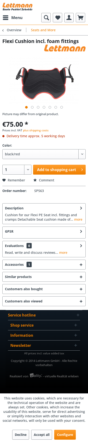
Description (14, 208)
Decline (21, 434)
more (77, 219)
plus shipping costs (36, 130)
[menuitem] (12, 17)
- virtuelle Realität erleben (61, 376)
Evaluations (14, 245)
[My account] (69, 17)
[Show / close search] (46, 17)
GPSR (9, 231)
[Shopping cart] (80, 17)
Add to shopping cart (60, 169)
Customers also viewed (23, 301)
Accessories (18, 264)
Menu (13, 17)
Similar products (18, 276)
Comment (43, 180)
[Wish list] (57, 17)
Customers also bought (24, 289)
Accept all (42, 434)
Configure (65, 434)
